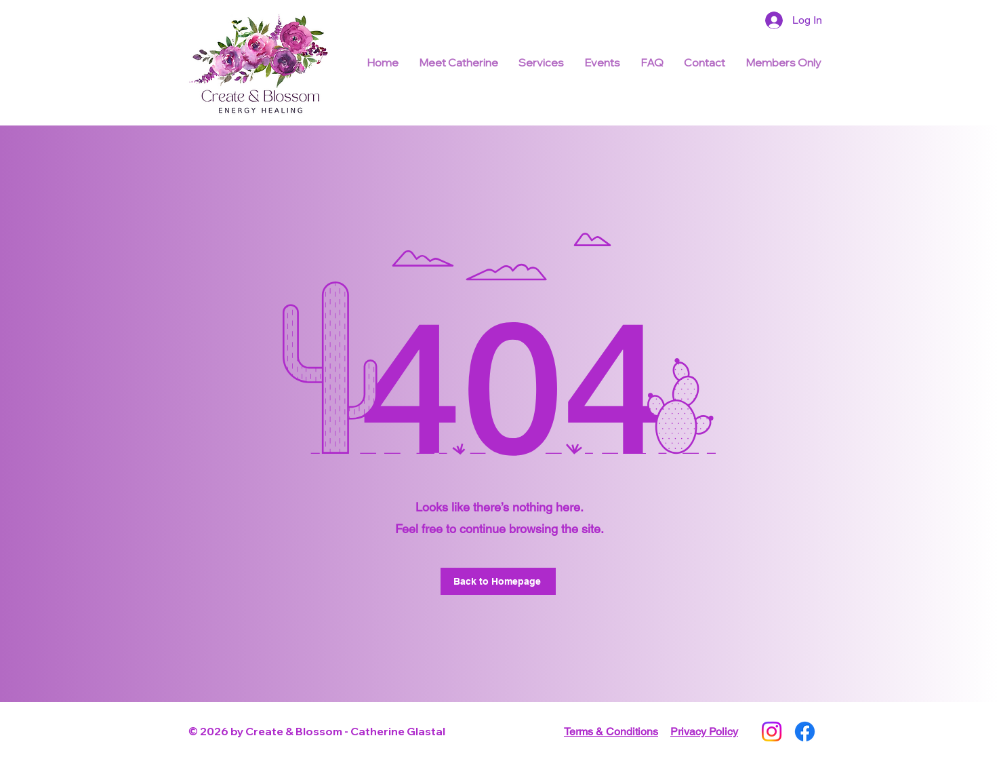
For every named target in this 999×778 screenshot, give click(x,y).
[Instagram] (771, 731)
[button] (652, 62)
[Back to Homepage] (498, 581)
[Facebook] (805, 731)
